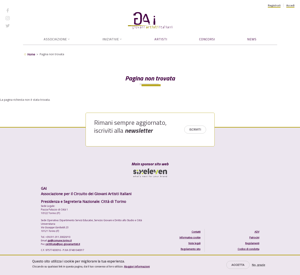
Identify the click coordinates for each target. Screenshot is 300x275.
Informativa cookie (190, 237)
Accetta (237, 264)
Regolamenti (252, 243)
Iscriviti (195, 129)
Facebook (18, 10)
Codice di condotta (248, 249)
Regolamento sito (191, 249)
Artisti (160, 39)
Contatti (196, 231)
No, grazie (258, 264)
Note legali (194, 243)
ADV (257, 231)
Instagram (19, 18)
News (252, 39)
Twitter (17, 26)
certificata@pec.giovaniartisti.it (62, 244)
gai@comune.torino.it (59, 240)
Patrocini (254, 237)
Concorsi (207, 39)
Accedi (290, 5)
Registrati (274, 5)
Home (31, 54)
